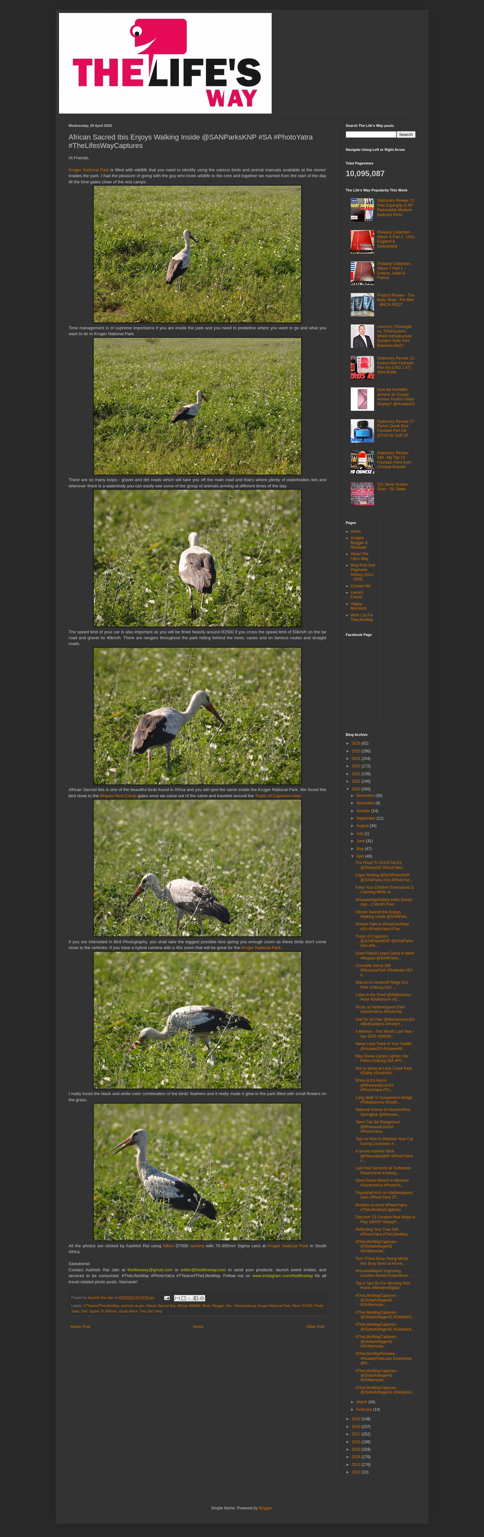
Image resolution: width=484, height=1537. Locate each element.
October (363, 811)
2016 (356, 1442)
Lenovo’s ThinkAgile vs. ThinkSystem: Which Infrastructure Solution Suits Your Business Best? (394, 336)
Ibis (228, 1306)
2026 (356, 743)
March (362, 1402)
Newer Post (80, 1326)
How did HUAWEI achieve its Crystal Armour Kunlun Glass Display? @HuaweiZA (396, 396)
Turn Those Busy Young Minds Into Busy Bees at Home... (381, 1260)
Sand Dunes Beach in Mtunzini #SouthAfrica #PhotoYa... (381, 1182)
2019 (356, 1419)
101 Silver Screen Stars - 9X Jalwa (392, 486)
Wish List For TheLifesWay (362, 617)
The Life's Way (150, 1311)
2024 (356, 758)
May (360, 849)
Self (84, 1311)
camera (198, 1245)
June (361, 841)
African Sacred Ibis (161, 1306)
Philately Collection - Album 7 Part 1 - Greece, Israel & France (394, 271)
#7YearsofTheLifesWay (101, 1306)
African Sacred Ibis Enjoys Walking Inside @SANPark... (382, 914)
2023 (356, 766)
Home (198, 1326)
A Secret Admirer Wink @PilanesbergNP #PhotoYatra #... (383, 1156)
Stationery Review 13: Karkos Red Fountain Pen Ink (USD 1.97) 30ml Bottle (396, 365)
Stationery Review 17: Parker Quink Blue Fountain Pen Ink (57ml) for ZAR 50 (396, 428)
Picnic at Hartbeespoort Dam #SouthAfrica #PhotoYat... (380, 1009)
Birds (206, 1306)
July (360, 833)
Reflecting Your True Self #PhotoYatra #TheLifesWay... (382, 1231)
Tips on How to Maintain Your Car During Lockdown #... (384, 1141)
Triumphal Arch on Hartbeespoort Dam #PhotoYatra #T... (383, 1195)
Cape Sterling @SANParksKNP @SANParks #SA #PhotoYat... (383, 877)
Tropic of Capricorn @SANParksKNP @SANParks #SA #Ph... (384, 941)
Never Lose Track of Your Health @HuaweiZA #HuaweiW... (383, 1046)
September (366, 818)
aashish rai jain (132, 1306)
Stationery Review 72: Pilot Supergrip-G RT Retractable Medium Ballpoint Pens (396, 207)
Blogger (218, 1306)
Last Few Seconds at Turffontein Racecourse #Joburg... (383, 1170)
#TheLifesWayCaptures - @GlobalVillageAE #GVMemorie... (376, 1246)
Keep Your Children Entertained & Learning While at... (384, 889)
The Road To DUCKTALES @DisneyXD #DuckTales (379, 865)
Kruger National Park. (261, 947)
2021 (356, 781)
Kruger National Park (89, 169)
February (364, 1409)
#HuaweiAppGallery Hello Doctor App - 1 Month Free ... (383, 902)
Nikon (169, 1245)
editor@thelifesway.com (203, 1269)
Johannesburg (244, 1306)
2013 (356, 1464)
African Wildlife (188, 1306)
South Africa (128, 1311)
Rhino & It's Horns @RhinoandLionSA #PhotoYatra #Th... (374, 1085)
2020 (356, 789)
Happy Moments (359, 606)
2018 (356, 1426)
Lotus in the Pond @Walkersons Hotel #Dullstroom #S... (383, 997)
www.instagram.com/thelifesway (282, 1275)
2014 (356, 1457)
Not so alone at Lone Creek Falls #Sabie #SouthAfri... (383, 1070)
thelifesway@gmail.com (149, 1269)
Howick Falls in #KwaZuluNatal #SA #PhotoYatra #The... (382, 926)
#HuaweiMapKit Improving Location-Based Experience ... (383, 1273)
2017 (356, 1434)
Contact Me (361, 586)
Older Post (315, 1326)
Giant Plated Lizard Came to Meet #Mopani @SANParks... (384, 955)
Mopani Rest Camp (118, 795)
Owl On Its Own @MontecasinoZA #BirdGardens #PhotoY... (384, 1021)
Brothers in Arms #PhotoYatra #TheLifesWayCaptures (381, 1207)
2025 (356, 751)
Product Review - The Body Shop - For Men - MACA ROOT (395, 300)
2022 (356, 774)
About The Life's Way (360, 556)
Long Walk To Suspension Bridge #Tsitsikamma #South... (383, 1099)
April (360, 856)
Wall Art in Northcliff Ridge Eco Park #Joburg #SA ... (381, 984)
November (365, 803)
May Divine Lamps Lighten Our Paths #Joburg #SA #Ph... (382, 1058)
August (363, 825)
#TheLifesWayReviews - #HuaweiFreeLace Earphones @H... (383, 1358)
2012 (356, 1472)
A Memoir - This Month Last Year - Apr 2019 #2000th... (384, 1033)
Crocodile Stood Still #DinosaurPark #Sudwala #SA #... (383, 970)
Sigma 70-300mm (103, 1311)
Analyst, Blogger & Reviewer (359, 543)
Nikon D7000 (302, 1306)
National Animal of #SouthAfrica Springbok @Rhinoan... (382, 1111)
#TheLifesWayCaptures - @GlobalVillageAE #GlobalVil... (384, 1314)
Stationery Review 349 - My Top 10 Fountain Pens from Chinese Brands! (394, 460)
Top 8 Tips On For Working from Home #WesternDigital (382, 1285)
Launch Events (357, 594)
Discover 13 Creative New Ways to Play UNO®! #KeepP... (385, 1219)
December (365, 795)
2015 (356, 1449)
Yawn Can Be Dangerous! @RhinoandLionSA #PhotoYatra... (377, 1127)
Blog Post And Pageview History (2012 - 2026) (363, 572)
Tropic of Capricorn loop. (278, 795)
